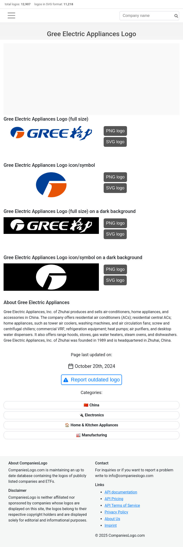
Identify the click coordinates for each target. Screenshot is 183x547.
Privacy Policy (116, 512)
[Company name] (149, 15)
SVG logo (115, 141)
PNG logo (115, 130)
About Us (112, 519)
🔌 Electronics (91, 415)
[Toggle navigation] (11, 15)
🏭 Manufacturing (91, 435)
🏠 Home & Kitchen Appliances (91, 425)
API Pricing (114, 499)
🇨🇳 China (91, 405)
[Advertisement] (91, 76)
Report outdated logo (91, 380)
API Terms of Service (122, 505)
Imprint (111, 525)
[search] (174, 16)
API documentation (121, 492)
